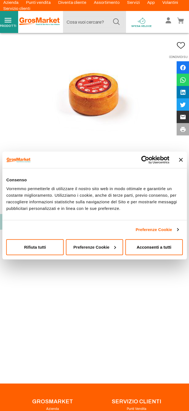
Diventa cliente (72, 2)
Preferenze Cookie (154, 229)
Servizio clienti (16, 8)
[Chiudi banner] (181, 160)
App (151, 2)
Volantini (170, 2)
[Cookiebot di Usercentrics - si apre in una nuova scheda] (145, 160)
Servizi (134, 2)
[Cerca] (116, 22)
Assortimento (107, 2)
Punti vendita (38, 2)
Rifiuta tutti (35, 247)
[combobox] (93, 21)
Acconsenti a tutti (154, 247)
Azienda (11, 2)
